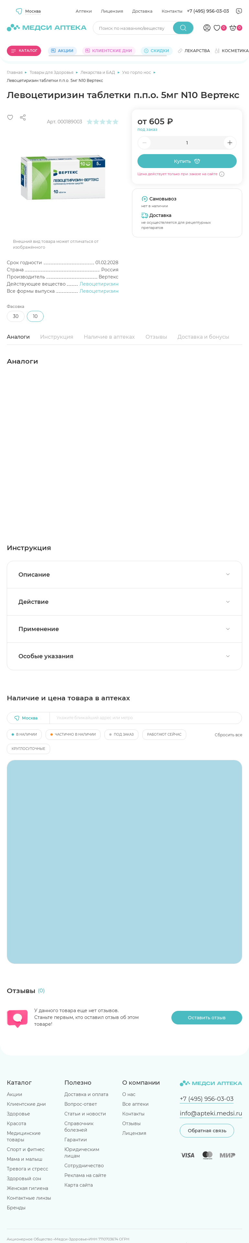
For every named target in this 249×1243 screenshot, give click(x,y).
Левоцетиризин (99, 284)
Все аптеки (135, 1104)
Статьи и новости (85, 1114)
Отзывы (156, 337)
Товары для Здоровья (52, 72)
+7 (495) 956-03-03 (208, 11)
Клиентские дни (26, 1104)
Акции (14, 1094)
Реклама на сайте (85, 1175)
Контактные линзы (29, 1198)
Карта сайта (78, 1185)
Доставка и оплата (86, 1094)
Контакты (172, 11)
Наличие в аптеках (109, 337)
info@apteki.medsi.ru (211, 1113)
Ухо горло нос (137, 72)
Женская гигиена (27, 1188)
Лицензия (112, 11)
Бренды (16, 1208)
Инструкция (56, 337)
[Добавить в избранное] (10, 117)
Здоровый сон (24, 1178)
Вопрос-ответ (80, 1104)
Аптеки (84, 11)
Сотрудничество (84, 1166)
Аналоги (18, 337)
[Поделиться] (22, 117)
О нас (128, 1094)
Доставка (142, 11)
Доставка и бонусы (203, 337)
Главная (15, 72)
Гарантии (75, 1140)
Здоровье (18, 1114)
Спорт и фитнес (26, 1149)
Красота (16, 1123)
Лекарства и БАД (98, 72)
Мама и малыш (24, 1159)
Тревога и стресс (27, 1169)
